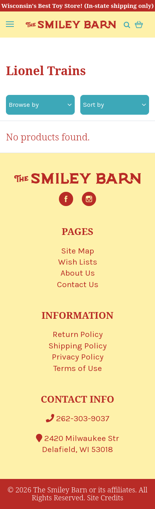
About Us (77, 273)
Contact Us (77, 284)
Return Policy (78, 334)
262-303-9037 (78, 418)
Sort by (114, 104)
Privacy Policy (78, 356)
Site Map (77, 250)
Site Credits (105, 497)
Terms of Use (77, 368)
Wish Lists (77, 262)
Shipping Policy (78, 345)
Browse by (40, 104)
